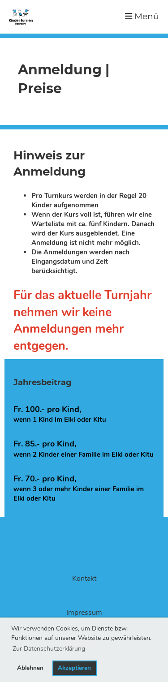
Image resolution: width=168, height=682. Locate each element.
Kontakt (84, 578)
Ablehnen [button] (30, 668)
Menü (142, 16)
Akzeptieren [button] (74, 668)
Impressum (84, 613)
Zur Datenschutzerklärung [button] (49, 648)
